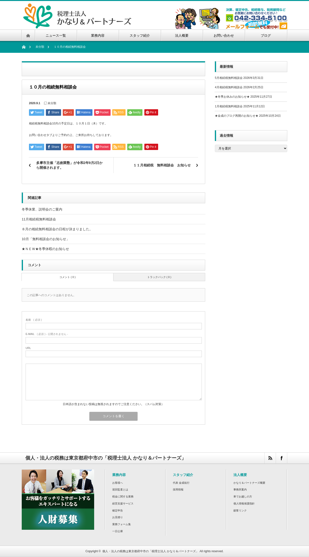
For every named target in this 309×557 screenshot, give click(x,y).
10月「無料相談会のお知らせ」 (46, 239)
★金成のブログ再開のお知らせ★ (236, 115)
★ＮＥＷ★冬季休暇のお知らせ (45, 249)
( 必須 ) (34, 319)
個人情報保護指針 (244, 503)
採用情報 (178, 489)
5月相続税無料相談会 (229, 78)
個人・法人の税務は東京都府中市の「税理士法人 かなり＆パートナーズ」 (150, 551)
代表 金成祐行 (181, 482)
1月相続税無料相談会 (229, 106)
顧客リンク (240, 510)
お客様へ (117, 482)
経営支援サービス (122, 503)
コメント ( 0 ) (67, 277)
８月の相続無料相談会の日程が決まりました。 (57, 229)
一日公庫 (117, 531)
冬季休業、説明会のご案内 (42, 209)
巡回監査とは (120, 489)
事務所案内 (240, 489)
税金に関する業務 (122, 496)
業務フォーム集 (121, 524)
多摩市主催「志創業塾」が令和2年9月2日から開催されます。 (69, 165)
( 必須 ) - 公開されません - (47, 334)
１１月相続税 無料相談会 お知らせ (162, 165)
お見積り (117, 517)
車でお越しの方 (242, 496)
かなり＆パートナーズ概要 (249, 482)
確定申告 (117, 510)
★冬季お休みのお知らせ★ (232, 96)
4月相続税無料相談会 (229, 87)
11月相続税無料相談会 (39, 219)
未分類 (39, 46)
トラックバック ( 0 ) (159, 277)
